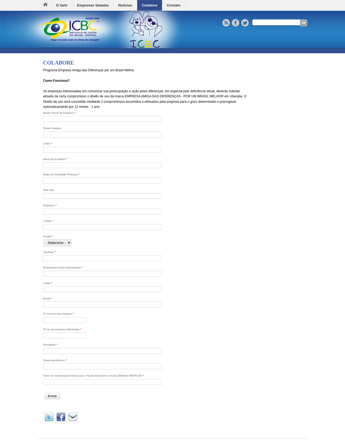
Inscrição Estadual (55, 159)
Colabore (149, 5)
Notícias (125, 5)
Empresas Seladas (93, 5)
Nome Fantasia (52, 128)
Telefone (49, 252)
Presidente (50, 344)
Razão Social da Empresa (59, 112)
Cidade (48, 220)
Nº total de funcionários (58, 313)
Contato (174, 5)
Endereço (50, 205)
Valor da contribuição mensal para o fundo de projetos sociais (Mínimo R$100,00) (93, 375)
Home (47, 5)
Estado (48, 236)
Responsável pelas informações (63, 267)
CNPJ (47, 143)
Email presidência (55, 360)
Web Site (48, 189)
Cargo (48, 283)
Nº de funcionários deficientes (62, 329)
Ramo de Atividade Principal (61, 174)
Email (48, 298)
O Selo (61, 5)
